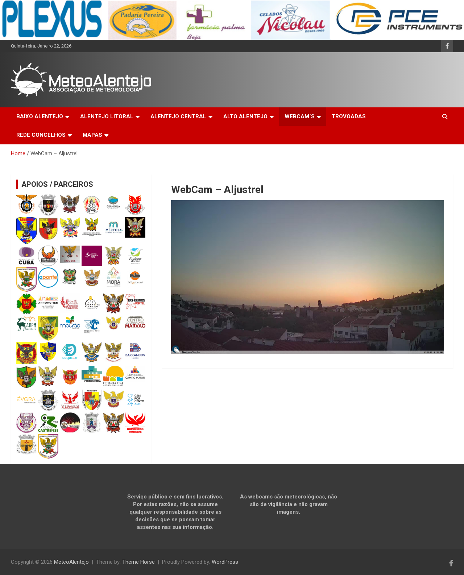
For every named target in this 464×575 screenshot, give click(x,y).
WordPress (225, 562)
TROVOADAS (349, 116)
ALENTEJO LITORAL (106, 116)
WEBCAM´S (300, 116)
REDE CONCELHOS (41, 135)
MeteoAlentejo (71, 562)
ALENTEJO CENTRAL (178, 116)
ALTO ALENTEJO (245, 116)
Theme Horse (138, 562)
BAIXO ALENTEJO (39, 116)
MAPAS (92, 135)
